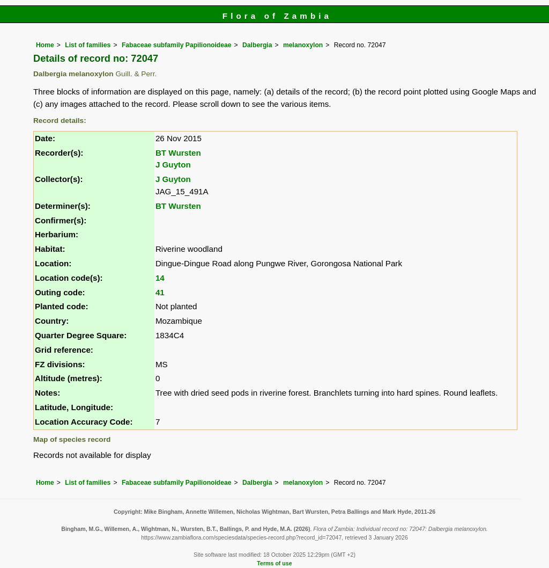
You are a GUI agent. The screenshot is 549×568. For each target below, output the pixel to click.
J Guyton (173, 164)
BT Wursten (178, 152)
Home (45, 45)
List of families (87, 45)
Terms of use (274, 563)
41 (160, 292)
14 (160, 277)
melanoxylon (303, 45)
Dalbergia (257, 45)
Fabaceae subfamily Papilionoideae (177, 45)
